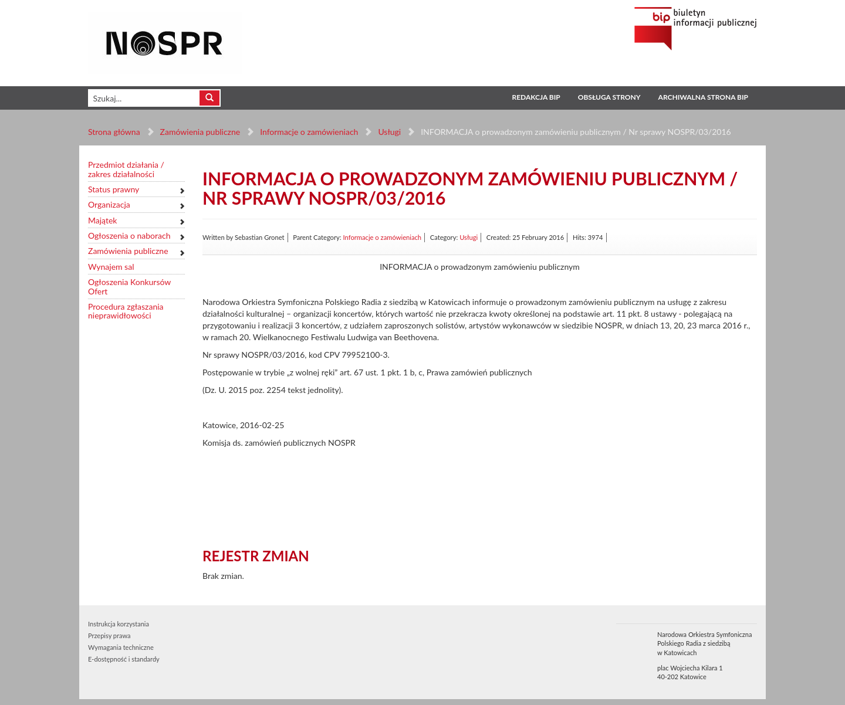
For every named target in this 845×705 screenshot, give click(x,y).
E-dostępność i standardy (124, 659)
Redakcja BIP (536, 97)
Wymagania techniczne (121, 647)
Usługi (389, 132)
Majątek (102, 220)
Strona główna (114, 132)
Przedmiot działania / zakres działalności (126, 169)
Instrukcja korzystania (118, 624)
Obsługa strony (609, 97)
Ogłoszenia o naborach (129, 235)
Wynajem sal (111, 266)
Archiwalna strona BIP (703, 97)
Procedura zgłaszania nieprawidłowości (126, 311)
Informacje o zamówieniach (309, 132)
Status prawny (113, 189)
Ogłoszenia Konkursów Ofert (129, 286)
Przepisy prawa (109, 635)
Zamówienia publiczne (200, 132)
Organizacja (109, 204)
